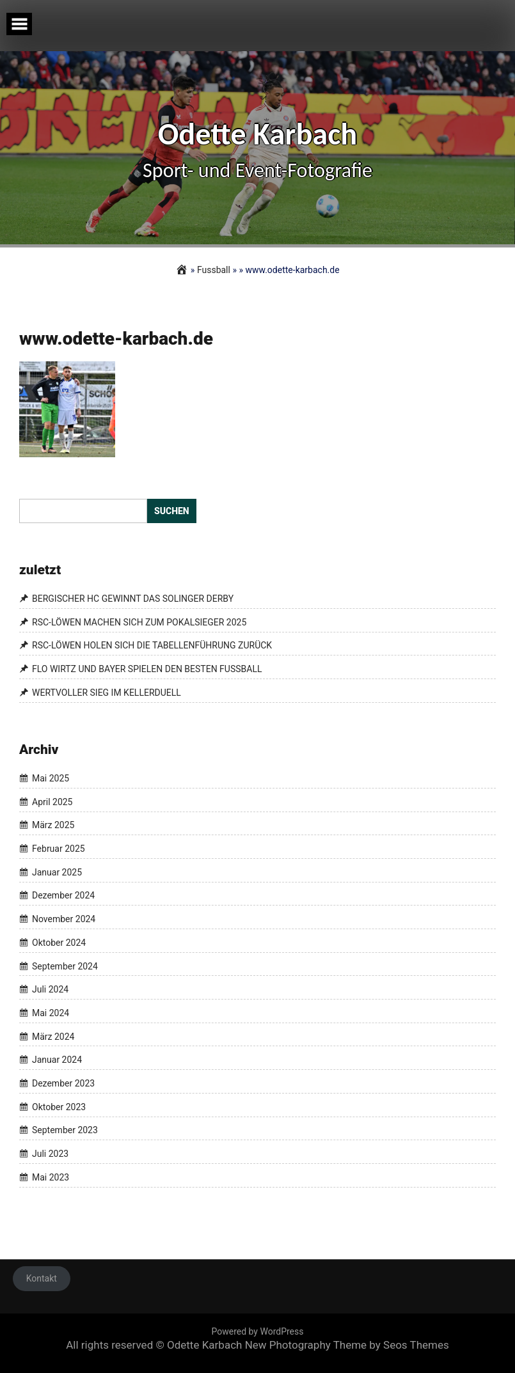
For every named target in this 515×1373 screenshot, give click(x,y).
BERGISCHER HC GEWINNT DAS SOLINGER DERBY (133, 598)
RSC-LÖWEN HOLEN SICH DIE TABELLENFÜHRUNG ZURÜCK (152, 646)
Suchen (171, 511)
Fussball (213, 270)
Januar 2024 (57, 1060)
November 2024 (63, 919)
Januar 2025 (57, 872)
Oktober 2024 (59, 943)
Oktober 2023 (59, 1107)
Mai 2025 (50, 778)
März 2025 (53, 825)
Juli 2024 (50, 989)
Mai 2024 (50, 1013)
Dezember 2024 (63, 896)
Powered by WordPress (258, 1331)
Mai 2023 (50, 1177)
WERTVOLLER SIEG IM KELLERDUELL (106, 692)
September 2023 (65, 1131)
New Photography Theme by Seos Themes (347, 1344)
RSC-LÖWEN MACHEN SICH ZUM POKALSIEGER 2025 (139, 622)
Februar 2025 (58, 848)
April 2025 (52, 802)
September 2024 (65, 966)
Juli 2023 (50, 1154)
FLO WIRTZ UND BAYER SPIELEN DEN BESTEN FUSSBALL (147, 669)
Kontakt (41, 1279)
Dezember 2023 (63, 1083)
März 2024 (53, 1037)
